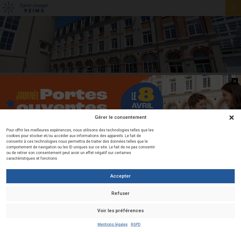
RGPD (136, 224)
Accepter (120, 176)
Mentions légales (113, 224)
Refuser (120, 193)
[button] (231, 117)
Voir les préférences (120, 210)
